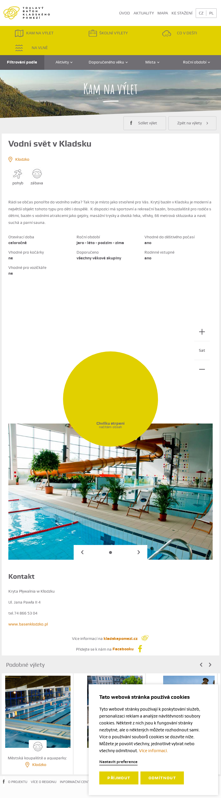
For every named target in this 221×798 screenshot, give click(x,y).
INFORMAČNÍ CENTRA (77, 782)
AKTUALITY (144, 13)
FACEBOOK (4, 786)
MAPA (162, 13)
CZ (201, 13)
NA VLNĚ (31, 47)
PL (211, 13)
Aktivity (64, 62)
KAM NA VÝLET (34, 33)
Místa (152, 62)
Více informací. (153, 750)
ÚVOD (124, 13)
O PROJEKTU (17, 782)
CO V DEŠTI (179, 33)
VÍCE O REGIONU (43, 782)
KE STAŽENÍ (182, 13)
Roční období (196, 62)
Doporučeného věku (108, 62)
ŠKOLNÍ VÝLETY (108, 33)
